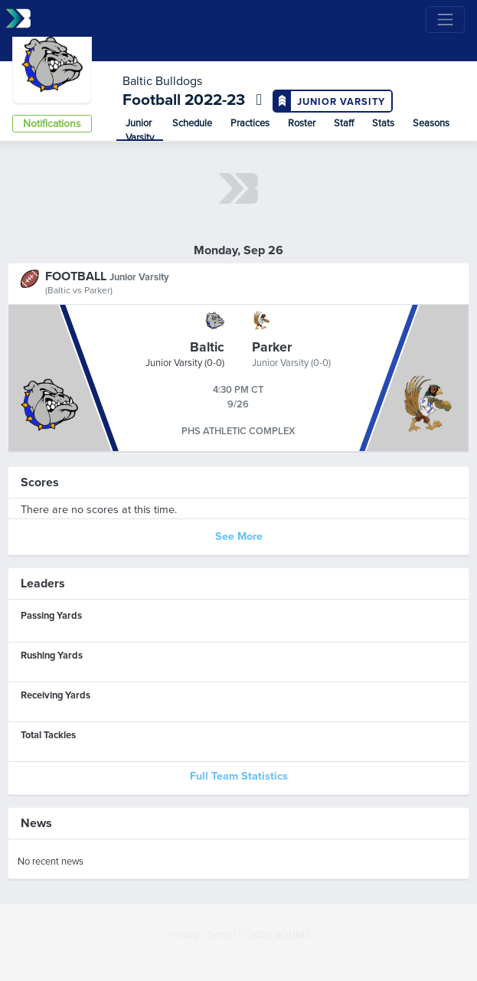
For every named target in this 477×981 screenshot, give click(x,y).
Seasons (431, 123)
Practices (250, 123)
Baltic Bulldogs (162, 81)
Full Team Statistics (239, 776)
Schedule (192, 123)
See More (239, 536)
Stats (383, 123)
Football (154, 100)
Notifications (52, 123)
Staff (344, 123)
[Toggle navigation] (445, 19)
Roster (301, 123)
